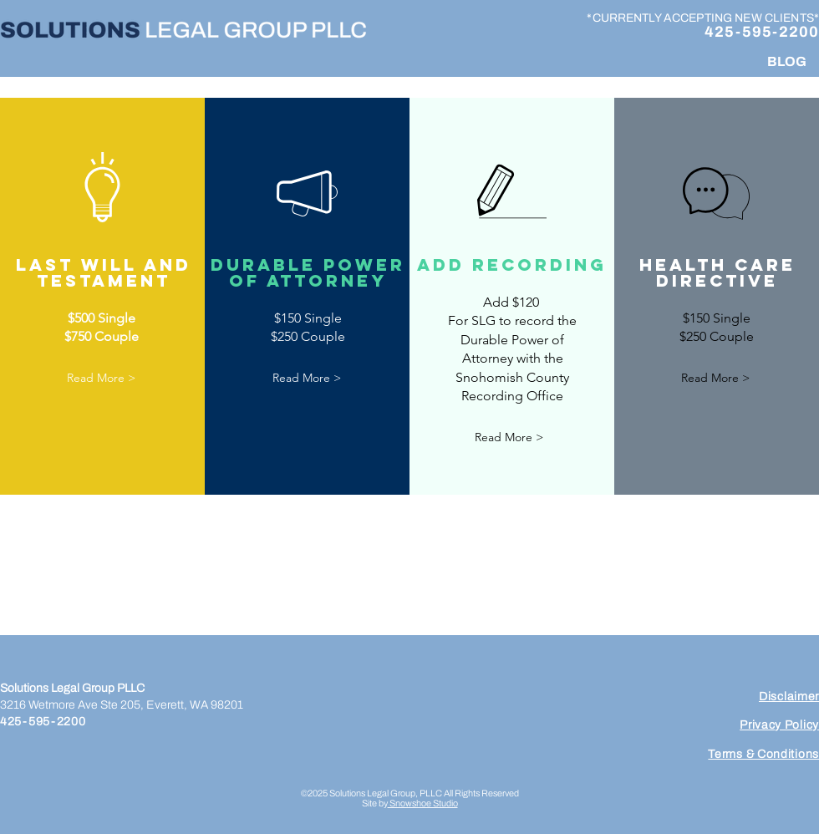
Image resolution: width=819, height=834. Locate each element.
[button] (101, 379)
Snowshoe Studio (423, 803)
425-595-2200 (762, 31)
